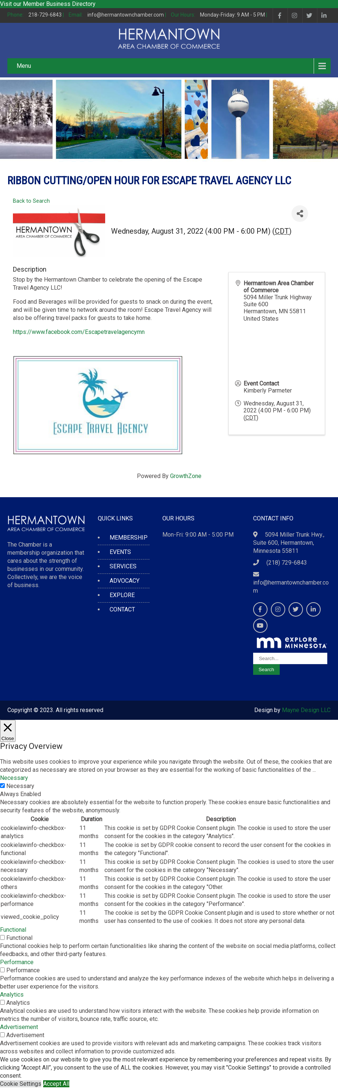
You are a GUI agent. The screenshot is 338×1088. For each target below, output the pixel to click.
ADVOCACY (124, 580)
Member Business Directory (59, 3)
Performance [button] (17, 962)
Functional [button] (13, 929)
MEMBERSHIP (129, 537)
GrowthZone (185, 476)
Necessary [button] (14, 777)
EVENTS (120, 551)
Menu (24, 65)
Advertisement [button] (19, 1027)
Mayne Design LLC (306, 710)
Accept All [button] (56, 1083)
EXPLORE (122, 595)
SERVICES (123, 566)
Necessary (20, 785)
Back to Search (31, 201)
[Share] (300, 213)
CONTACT (122, 609)
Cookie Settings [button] (20, 1083)
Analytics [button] (12, 994)
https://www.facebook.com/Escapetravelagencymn (79, 331)
